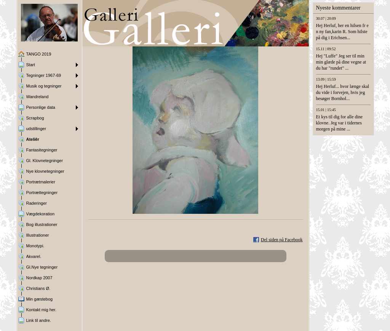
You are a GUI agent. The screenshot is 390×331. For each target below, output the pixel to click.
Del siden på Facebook (282, 239)
